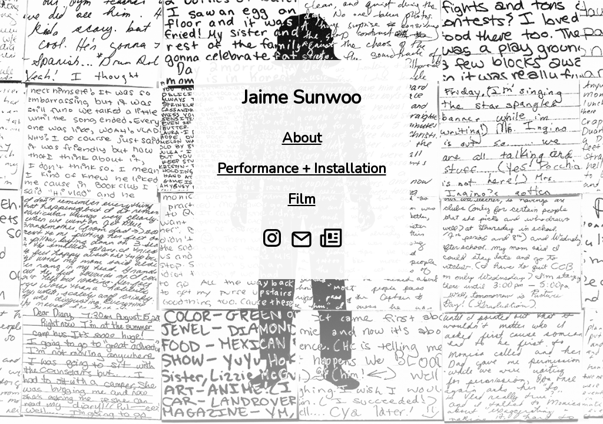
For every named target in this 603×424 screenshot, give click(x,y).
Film (302, 199)
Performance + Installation (301, 168)
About (302, 137)
